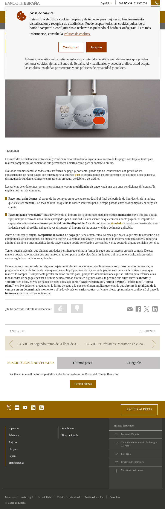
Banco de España (130, 434)
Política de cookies (94, 497)
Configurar (71, 47)
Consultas (115, 497)
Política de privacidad (68, 497)
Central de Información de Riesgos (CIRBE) (139, 444)
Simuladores (68, 428)
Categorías (134, 363)
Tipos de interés (70, 435)
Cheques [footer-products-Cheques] (13, 449)
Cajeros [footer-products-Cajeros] (13, 455)
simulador (117, 223)
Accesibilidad (45, 497)
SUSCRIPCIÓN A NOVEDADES (31, 363)
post (77, 174)
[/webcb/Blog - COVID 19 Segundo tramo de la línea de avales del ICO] (43, 344)
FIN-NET (126, 453)
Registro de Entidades (132, 461)
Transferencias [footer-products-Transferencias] (16, 462)
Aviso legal (27, 497)
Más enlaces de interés (132, 470)
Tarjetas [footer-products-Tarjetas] (13, 442)
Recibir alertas (83, 383)
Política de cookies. (77, 34)
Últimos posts (82, 363)
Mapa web (10, 497)
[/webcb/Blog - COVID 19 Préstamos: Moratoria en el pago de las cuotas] (122, 344)
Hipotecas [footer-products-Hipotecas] (14, 428)
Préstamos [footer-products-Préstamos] (14, 435)
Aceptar (96, 47)
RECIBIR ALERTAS (139, 409)
